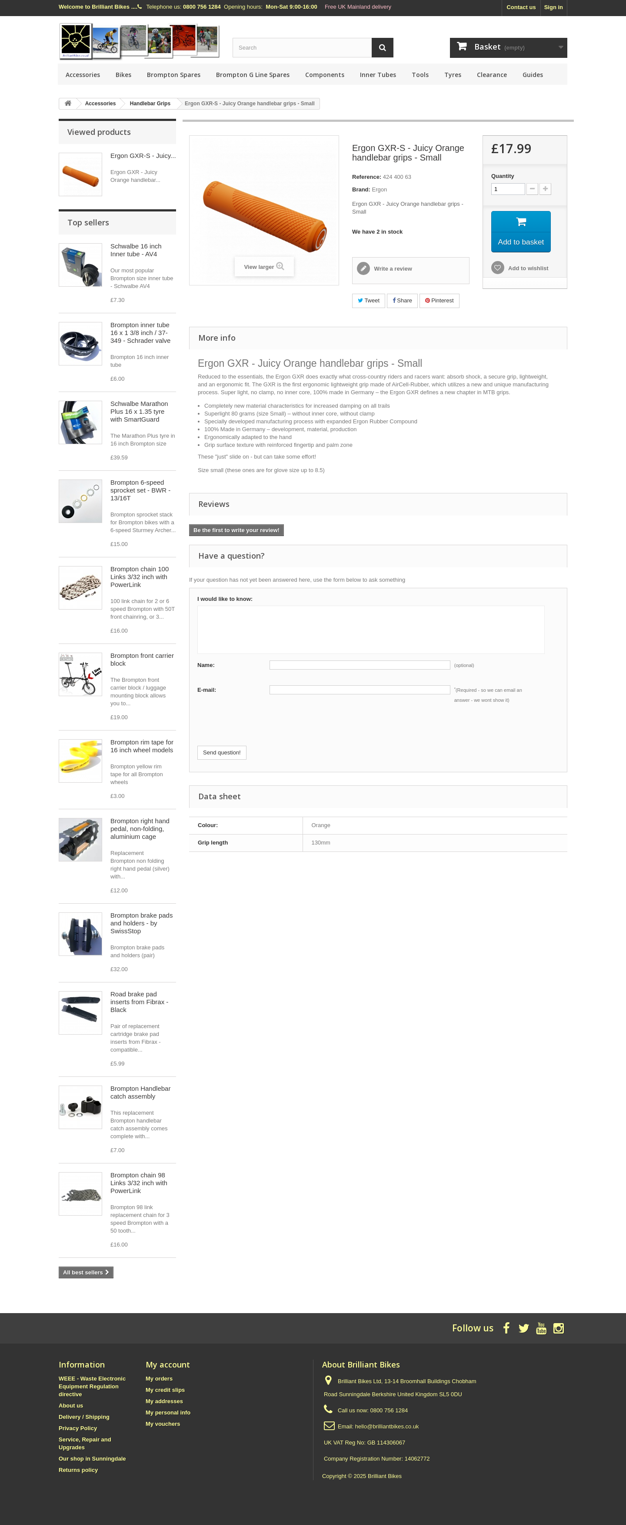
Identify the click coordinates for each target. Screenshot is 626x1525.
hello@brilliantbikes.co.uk (387, 1426)
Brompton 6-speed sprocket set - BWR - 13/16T (140, 490)
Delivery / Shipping (84, 1417)
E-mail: (206, 690)
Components (324, 74)
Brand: (361, 189)
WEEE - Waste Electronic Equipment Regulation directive (92, 1386)
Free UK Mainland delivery (358, 6)
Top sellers (88, 222)
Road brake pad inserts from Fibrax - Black (139, 1001)
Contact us (521, 7)
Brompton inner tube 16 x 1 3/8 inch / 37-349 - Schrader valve (140, 332)
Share (402, 300)
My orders (159, 1378)
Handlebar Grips (150, 104)
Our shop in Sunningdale (92, 1458)
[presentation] (263, 729)
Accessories (83, 74)
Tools (420, 74)
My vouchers (163, 1424)
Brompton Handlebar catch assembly (140, 1092)
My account (168, 1364)
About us (71, 1405)
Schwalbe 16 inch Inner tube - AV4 (136, 250)
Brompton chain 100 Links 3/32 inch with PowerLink (139, 576)
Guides (533, 74)
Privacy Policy (78, 1428)
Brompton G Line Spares (253, 74)
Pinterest (439, 300)
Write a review (392, 268)
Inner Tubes (378, 74)
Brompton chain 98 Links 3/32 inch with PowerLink (138, 1182)
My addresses (164, 1401)
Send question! (222, 752)
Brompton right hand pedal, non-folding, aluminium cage (140, 828)
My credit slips (165, 1390)
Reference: (366, 177)
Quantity (502, 176)
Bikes (123, 74)
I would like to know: (225, 599)
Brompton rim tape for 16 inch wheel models (141, 746)
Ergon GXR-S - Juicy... (143, 155)
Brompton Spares (173, 74)
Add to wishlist (528, 269)
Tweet (369, 300)
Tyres (452, 74)
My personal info (168, 1412)
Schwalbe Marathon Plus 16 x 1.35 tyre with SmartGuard (139, 411)
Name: (206, 665)
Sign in (553, 7)
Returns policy (78, 1470)
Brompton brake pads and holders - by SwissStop (141, 923)
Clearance (492, 74)
